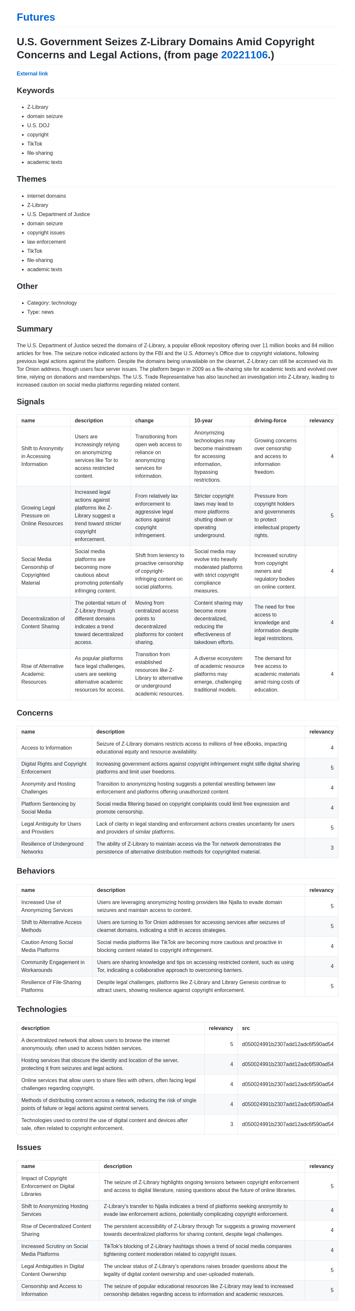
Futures (36, 17)
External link (32, 73)
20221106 (244, 55)
